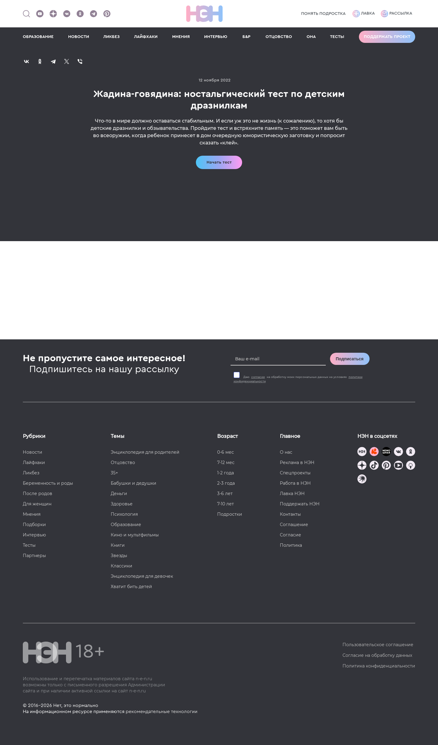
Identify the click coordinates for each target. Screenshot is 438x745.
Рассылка (396, 13)
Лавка (364, 13)
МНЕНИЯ (181, 37)
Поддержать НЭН (300, 504)
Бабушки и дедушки (133, 483)
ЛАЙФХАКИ (146, 37)
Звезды (119, 555)
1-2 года (225, 473)
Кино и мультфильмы (135, 535)
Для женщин (37, 504)
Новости (32, 452)
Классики (121, 566)
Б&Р (246, 37)
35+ (114, 473)
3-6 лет (225, 493)
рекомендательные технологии (161, 711)
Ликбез (31, 473)
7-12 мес (226, 462)
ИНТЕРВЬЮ (215, 37)
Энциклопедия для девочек (142, 576)
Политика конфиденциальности (378, 666)
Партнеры (34, 555)
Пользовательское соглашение (377, 644)
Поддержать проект (387, 37)
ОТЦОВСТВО (279, 37)
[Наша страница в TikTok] (374, 466)
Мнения (31, 514)
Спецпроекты (295, 473)
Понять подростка (323, 14)
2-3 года (226, 483)
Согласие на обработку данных (377, 655)
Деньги (119, 493)
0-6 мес (225, 452)
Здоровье (122, 504)
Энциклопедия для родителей (145, 452)
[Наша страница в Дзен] (53, 13)
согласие (258, 377)
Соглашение (294, 524)
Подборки (34, 524)
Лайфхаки (34, 462)
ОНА (311, 37)
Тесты (29, 545)
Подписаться (350, 358)
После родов (37, 493)
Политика (291, 545)
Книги (118, 545)
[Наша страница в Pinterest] (106, 13)
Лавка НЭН (292, 493)
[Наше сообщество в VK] (66, 13)
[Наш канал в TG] (362, 452)
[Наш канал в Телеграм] (93, 13)
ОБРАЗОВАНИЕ (38, 37)
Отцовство (123, 462)
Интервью (34, 535)
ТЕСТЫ (337, 37)
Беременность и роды (48, 483)
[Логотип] (204, 13)
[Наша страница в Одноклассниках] (80, 13)
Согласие (290, 535)
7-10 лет (225, 504)
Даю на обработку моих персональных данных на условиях (298, 379)
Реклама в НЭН (297, 462)
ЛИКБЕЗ (111, 37)
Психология (124, 514)
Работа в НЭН (295, 483)
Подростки (229, 514)
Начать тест (219, 162)
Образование (126, 524)
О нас (286, 452)
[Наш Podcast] (410, 466)
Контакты (290, 514)
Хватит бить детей (131, 586)
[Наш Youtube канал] (39, 13)
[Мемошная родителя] (386, 452)
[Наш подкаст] (362, 479)
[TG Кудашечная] (374, 452)
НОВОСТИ (78, 37)
